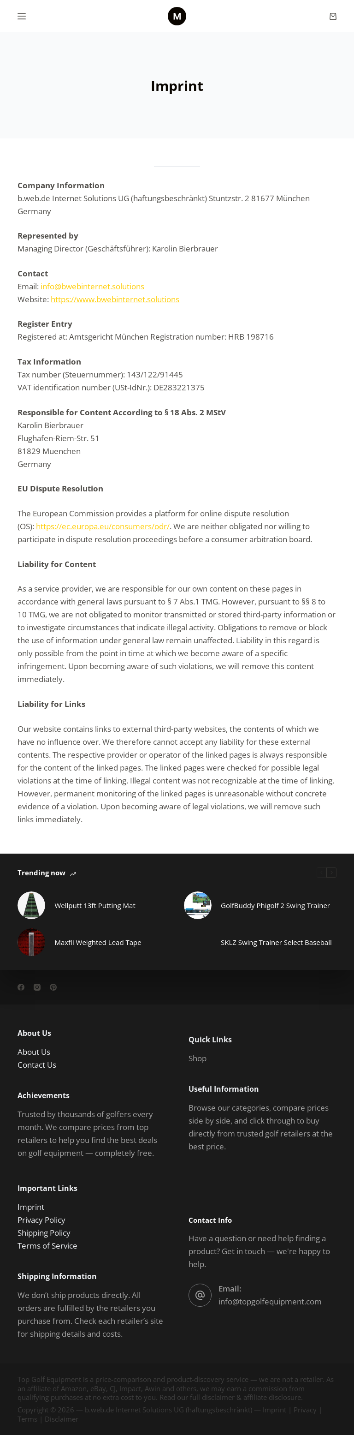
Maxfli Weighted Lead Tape (97, 942)
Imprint (31, 1207)
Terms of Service (47, 1245)
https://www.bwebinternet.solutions (115, 299)
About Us (34, 1051)
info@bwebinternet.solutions (92, 286)
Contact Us (37, 1064)
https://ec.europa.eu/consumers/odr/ (103, 526)
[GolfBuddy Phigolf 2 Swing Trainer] (198, 905)
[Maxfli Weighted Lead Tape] (31, 942)
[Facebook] (21, 987)
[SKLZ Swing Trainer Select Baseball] (198, 942)
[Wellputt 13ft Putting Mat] (31, 905)
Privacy (305, 1409)
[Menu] (22, 16)
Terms (27, 1418)
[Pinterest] (53, 987)
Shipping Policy (44, 1232)
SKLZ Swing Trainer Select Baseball (276, 942)
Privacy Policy (41, 1219)
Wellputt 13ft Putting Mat (94, 905)
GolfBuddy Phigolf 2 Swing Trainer (275, 905)
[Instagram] (37, 987)
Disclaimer (61, 1418)
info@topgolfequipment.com (270, 1301)
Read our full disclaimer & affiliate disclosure (230, 1397)
